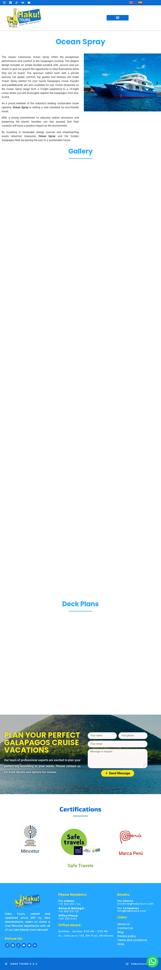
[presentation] (116, 769)
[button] (118, 17)
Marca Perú (131, 853)
